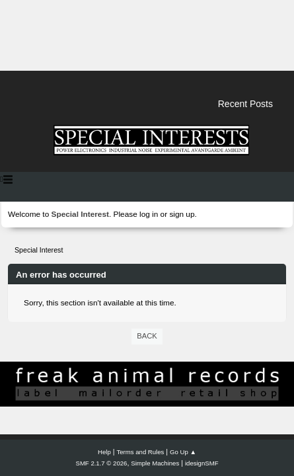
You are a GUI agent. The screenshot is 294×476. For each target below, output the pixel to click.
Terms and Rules (141, 452)
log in (148, 214)
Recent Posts (245, 104)
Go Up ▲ (183, 452)
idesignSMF (202, 463)
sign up (181, 214)
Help (104, 452)
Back (147, 336)
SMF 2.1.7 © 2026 (102, 463)
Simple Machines (155, 463)
